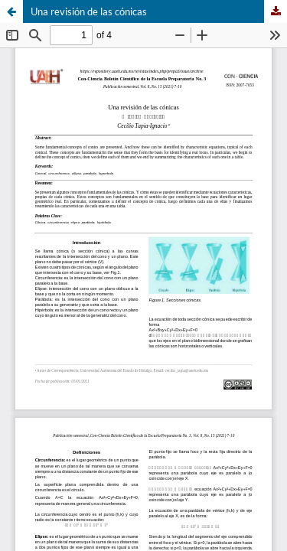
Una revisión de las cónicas (89, 11)
